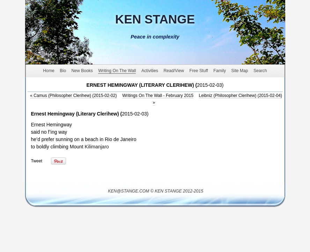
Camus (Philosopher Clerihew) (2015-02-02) (73, 95)
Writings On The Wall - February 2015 (157, 95)
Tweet (36, 161)
